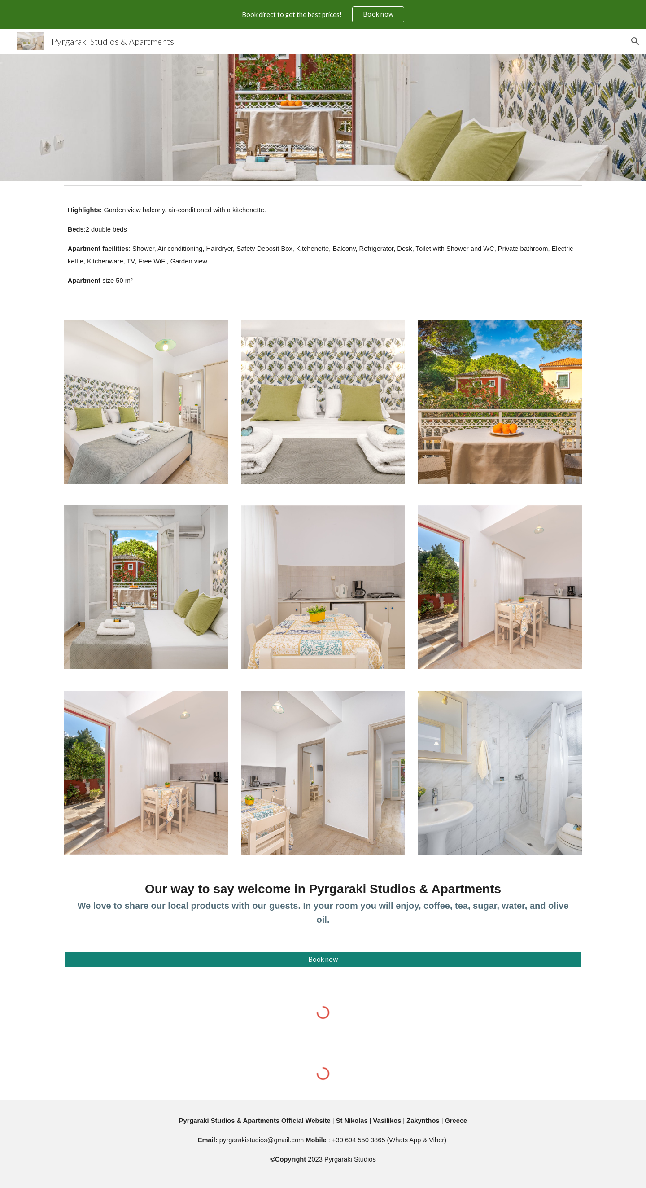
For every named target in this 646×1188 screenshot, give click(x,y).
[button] (635, 41)
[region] (323, 14)
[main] (323, 249)
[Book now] (323, 959)
